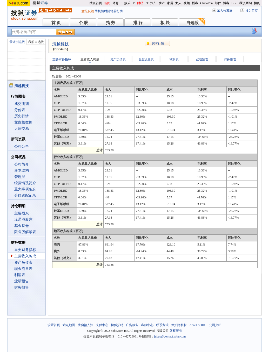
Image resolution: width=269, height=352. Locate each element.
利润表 (19, 275)
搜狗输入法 (85, 325)
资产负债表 (23, 262)
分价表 (19, 110)
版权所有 (176, 331)
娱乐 (127, 3)
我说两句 (245, 3)
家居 (170, 3)
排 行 (138, 22)
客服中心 (147, 325)
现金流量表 (23, 269)
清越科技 (60, 44)
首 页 (56, 22)
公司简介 (21, 164)
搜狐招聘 (117, 325)
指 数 (110, 22)
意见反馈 (88, 11)
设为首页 (251, 10)
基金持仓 (21, 226)
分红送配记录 (25, 195)
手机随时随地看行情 (109, 11)
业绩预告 (21, 281)
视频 (187, 3)
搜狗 (257, 3)
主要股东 (21, 213)
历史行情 (21, 116)
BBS (234, 3)
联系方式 (162, 325)
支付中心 (102, 325)
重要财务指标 (25, 250)
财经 (140, 3)
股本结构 (21, 171)
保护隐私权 (179, 325)
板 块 (165, 22)
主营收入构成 (25, 256)
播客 (195, 3)
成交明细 (21, 104)
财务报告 (21, 287)
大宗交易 (21, 129)
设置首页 (54, 325)
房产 (162, 3)
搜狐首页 (96, 3)
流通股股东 (23, 219)
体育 (115, 3)
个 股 (83, 22)
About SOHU (197, 325)
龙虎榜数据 (23, 122)
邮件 (218, 3)
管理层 (19, 177)
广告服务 (132, 325)
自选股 (192, 22)
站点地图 (69, 325)
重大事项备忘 (25, 189)
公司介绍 (215, 325)
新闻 (107, 3)
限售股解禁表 (25, 232)
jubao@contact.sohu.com (170, 336)
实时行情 (158, 43)
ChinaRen (206, 3)
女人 (178, 3)
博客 (226, 3)
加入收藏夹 (225, 10)
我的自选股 (36, 42)
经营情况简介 (25, 183)
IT (146, 3)
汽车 (153, 3)
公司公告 (21, 146)
